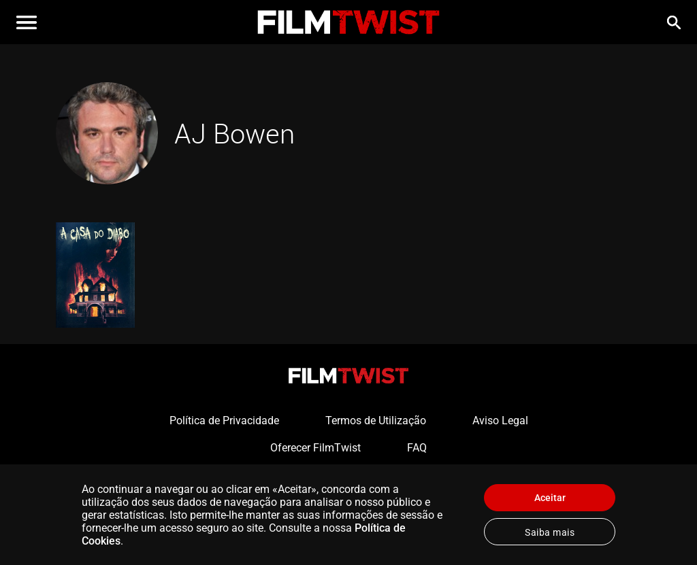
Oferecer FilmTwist (315, 447)
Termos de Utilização (375, 420)
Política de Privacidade (224, 420)
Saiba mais (549, 532)
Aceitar (550, 497)
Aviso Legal (500, 420)
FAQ (417, 447)
